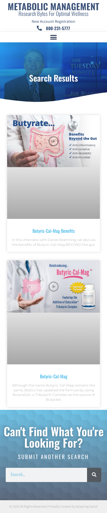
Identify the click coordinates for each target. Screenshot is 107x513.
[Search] (94, 475)
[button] (53, 37)
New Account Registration (53, 21)
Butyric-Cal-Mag (53, 376)
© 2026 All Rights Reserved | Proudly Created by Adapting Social (53, 506)
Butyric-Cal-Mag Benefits (54, 230)
